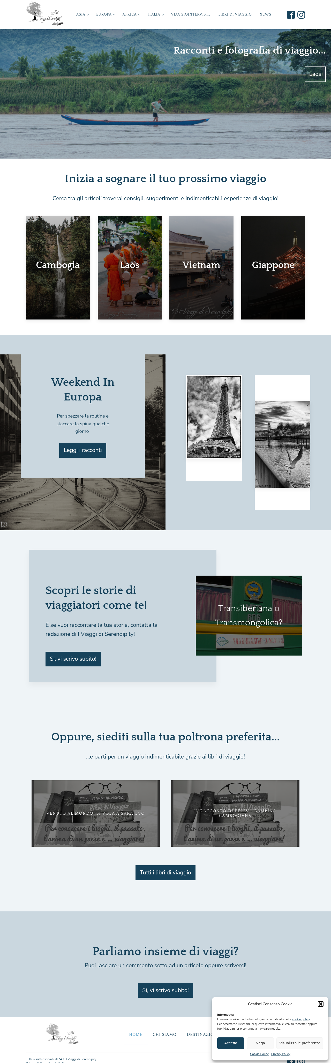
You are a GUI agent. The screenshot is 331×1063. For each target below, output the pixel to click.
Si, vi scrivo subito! (73, 659)
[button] (320, 1004)
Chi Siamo (165, 1034)
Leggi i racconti (83, 450)
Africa (130, 14)
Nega (260, 1043)
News (265, 14)
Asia (80, 14)
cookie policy (301, 1019)
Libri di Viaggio (235, 14)
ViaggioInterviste (191, 14)
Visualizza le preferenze (299, 1043)
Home (135, 1034)
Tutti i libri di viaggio (165, 872)
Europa (104, 14)
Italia (154, 14)
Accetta (230, 1043)
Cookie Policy (259, 1054)
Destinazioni (203, 1034)
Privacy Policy (280, 1054)
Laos (315, 74)
